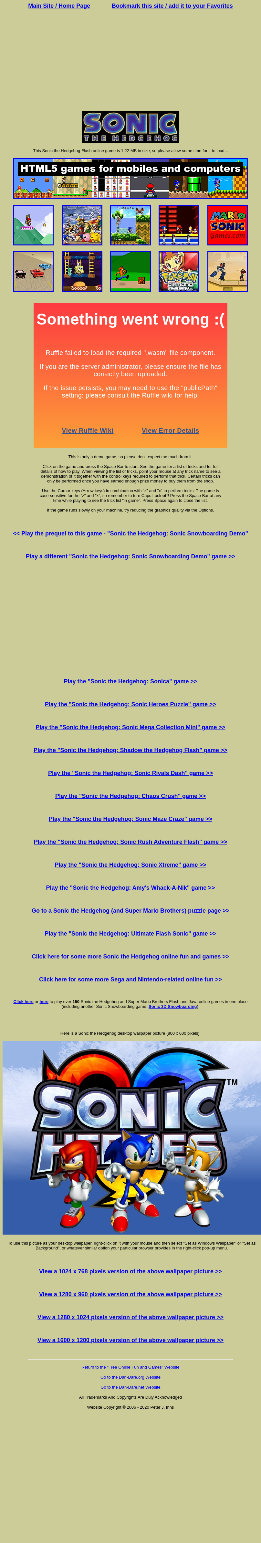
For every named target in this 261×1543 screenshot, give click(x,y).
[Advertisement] (130, 60)
